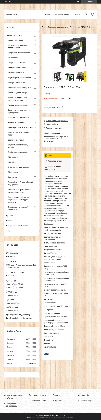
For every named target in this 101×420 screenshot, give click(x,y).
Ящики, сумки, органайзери (19, 78)
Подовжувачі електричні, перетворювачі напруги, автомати (18, 199)
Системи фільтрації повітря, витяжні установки (19, 191)
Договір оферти (86, 400)
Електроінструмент (16, 40)
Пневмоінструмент (16, 73)
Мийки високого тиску (17, 68)
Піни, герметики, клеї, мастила (20, 127)
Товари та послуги (14, 35)
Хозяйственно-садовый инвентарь (18, 208)
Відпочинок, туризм (16, 140)
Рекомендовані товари (17, 93)
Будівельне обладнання (18, 152)
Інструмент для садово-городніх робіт (18, 46)
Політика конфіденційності (64, 417)
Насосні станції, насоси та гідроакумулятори (19, 99)
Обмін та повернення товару (57, 14)
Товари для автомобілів (18, 105)
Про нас (9, 216)
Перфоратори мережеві (58, 27)
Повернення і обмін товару (17, 226)
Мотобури (12, 162)
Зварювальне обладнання (19, 53)
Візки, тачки (13, 172)
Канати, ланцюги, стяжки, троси (19, 133)
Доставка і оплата (38, 400)
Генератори (13, 58)
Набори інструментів (16, 83)
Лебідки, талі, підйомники (18, 118)
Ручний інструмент (16, 122)
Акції (8, 231)
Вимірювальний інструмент (19, 88)
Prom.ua (63, 415)
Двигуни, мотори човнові (18, 167)
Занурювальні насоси (17, 63)
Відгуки (9, 221)
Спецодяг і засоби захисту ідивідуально (19, 111)
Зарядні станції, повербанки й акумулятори (20, 183)
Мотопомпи (13, 157)
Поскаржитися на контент (44, 417)
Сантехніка (12, 177)
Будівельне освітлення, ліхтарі (18, 146)
